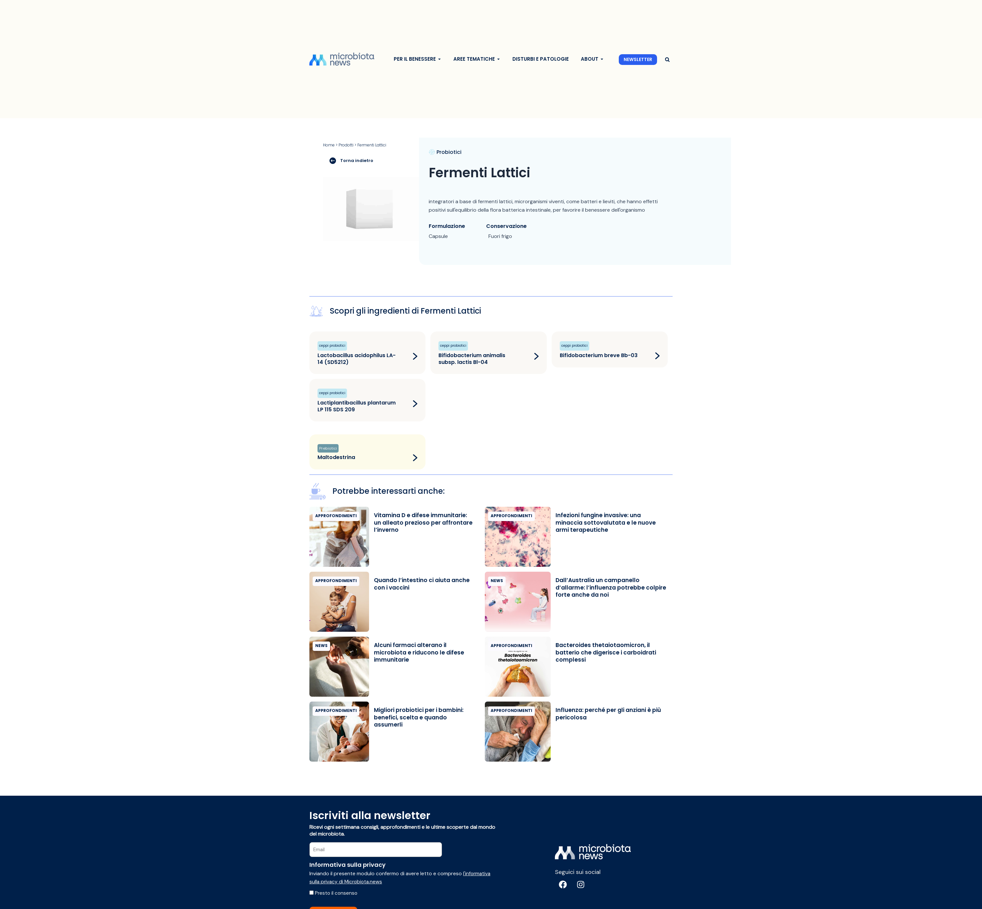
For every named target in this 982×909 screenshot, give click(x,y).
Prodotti (346, 145)
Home (329, 145)
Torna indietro (351, 160)
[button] (667, 59)
